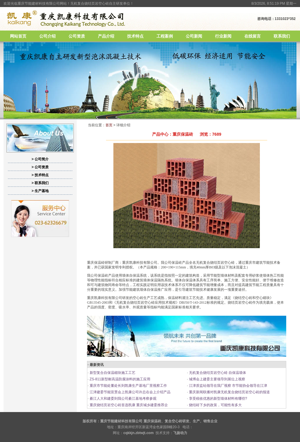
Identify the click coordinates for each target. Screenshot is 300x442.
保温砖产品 (106, 275)
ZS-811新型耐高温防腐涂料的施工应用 (119, 379)
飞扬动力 (180, 433)
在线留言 (252, 36)
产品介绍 (106, 36)
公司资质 (77, 36)
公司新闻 (194, 36)
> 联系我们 (40, 183)
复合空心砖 (173, 421)
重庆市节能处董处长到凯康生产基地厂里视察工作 (127, 386)
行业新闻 (223, 36)
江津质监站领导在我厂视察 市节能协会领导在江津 (227, 386)
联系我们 (282, 36)
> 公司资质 (40, 167)
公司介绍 (47, 36)
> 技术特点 (40, 175)
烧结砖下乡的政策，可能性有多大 (214, 405)
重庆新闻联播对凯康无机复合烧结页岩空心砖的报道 (229, 392)
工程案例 (164, 36)
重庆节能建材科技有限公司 (121, 421)
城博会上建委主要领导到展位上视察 (216, 379)
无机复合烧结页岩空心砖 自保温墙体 (217, 373)
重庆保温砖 (152, 421)
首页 (108, 125)
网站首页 (18, 36)
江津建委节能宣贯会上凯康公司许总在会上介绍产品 (129, 392)
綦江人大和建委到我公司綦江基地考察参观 (122, 398)
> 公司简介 (40, 159)
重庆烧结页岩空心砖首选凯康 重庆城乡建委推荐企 (128, 405)
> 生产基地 (40, 191)
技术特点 (135, 36)
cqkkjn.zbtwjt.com (138, 433)
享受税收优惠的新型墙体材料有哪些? (217, 398)
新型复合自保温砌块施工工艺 (111, 373)
